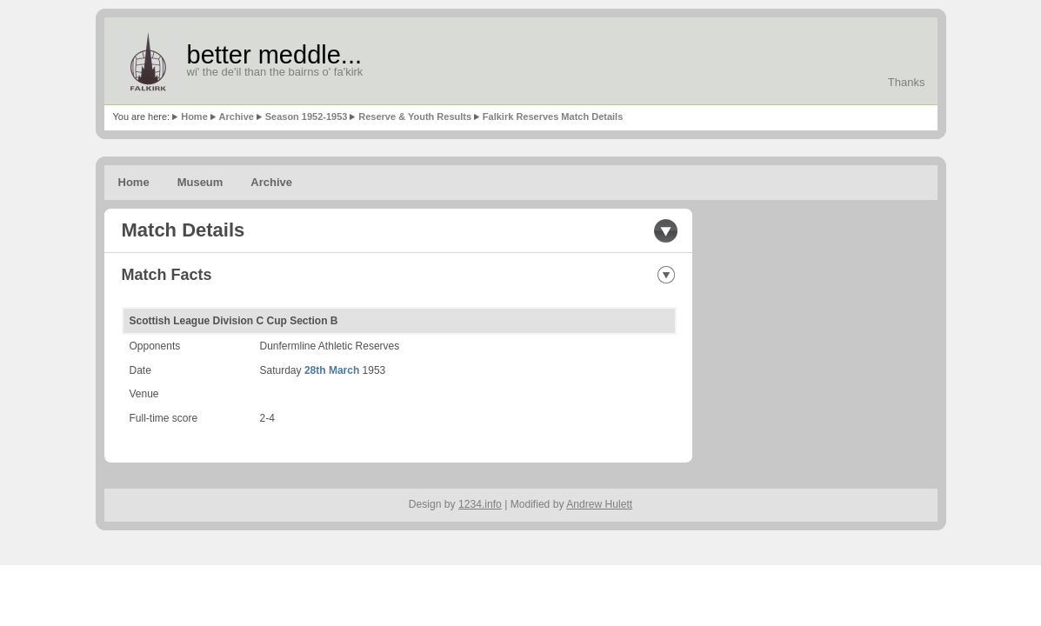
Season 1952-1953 (306, 116)
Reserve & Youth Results (414, 116)
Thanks (906, 82)
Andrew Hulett (599, 504)
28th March (331, 370)
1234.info (480, 504)
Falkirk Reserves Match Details (553, 116)
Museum (200, 182)
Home (194, 116)
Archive (236, 116)
